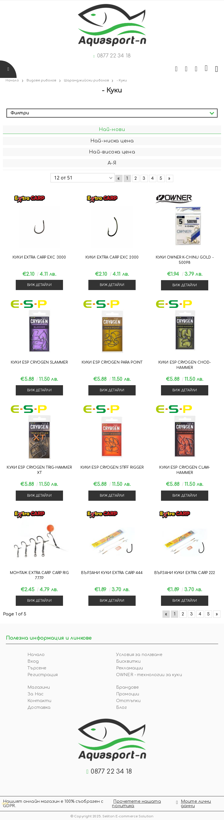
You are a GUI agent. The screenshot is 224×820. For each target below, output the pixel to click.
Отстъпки (128, 701)
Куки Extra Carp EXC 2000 (112, 257)
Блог (121, 707)
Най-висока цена (112, 152)
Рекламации (129, 668)
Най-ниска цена (112, 141)
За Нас (35, 694)
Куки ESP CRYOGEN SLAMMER (39, 362)
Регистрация (42, 675)
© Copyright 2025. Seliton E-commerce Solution (112, 816)
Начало (36, 654)
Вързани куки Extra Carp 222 (184, 573)
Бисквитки (128, 661)
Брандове (127, 687)
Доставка (38, 707)
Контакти (39, 701)
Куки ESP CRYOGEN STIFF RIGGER (112, 467)
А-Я (112, 163)
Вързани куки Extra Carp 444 (112, 573)
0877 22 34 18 (114, 56)
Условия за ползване (139, 654)
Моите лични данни (196, 803)
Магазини (38, 687)
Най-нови (112, 129)
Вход (33, 661)
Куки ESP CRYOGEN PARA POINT (112, 362)
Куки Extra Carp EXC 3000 (39, 257)
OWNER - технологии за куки (149, 675)
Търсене (36, 668)
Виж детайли (39, 285)
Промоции (127, 694)
